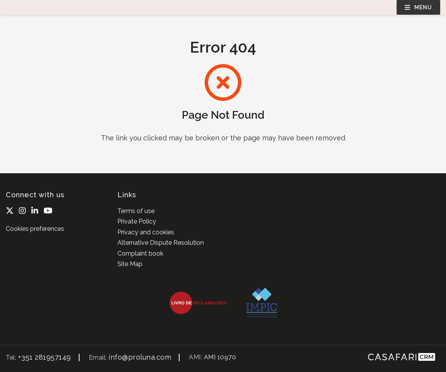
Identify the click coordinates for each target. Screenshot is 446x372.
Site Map (129, 264)
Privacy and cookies (145, 232)
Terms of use (135, 211)
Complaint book (140, 253)
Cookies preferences (35, 228)
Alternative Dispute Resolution (160, 242)
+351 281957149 (44, 357)
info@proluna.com (140, 357)
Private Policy (136, 221)
